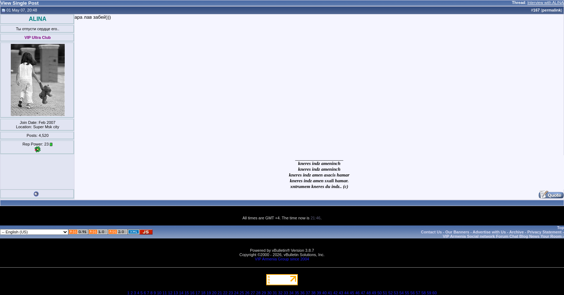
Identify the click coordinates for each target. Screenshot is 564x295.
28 (258, 293)
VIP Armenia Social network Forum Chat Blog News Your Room (502, 236)
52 (390, 293)
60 (434, 293)
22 (225, 293)
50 (379, 293)
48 (368, 293)
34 (291, 293)
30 (269, 293)
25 (242, 293)
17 (198, 293)
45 (352, 293)
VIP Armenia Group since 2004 (282, 259)
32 (280, 293)
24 (236, 293)
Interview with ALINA (545, 2)
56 (412, 293)
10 (159, 293)
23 (230, 293)
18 (203, 293)
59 (429, 293)
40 (324, 293)
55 (407, 293)
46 (357, 293)
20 (214, 293)
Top (560, 227)
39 (319, 293)
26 (247, 293)
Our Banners (457, 232)
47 (363, 293)
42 (335, 293)
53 (396, 293)
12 (170, 293)
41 (330, 293)
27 (253, 293)
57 (418, 293)
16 (192, 293)
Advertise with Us (489, 232)
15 (187, 293)
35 (297, 293)
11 (165, 293)
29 (263, 293)
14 (181, 293)
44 (346, 293)
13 (175, 293)
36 (302, 293)
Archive (516, 232)
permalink (551, 10)
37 (308, 293)
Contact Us (431, 232)
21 (220, 293)
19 (208, 293)
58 (423, 293)
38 (313, 293)
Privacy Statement (544, 232)
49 (374, 293)
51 (385, 293)
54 (401, 293)
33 (286, 293)
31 (275, 293)
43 (341, 293)
